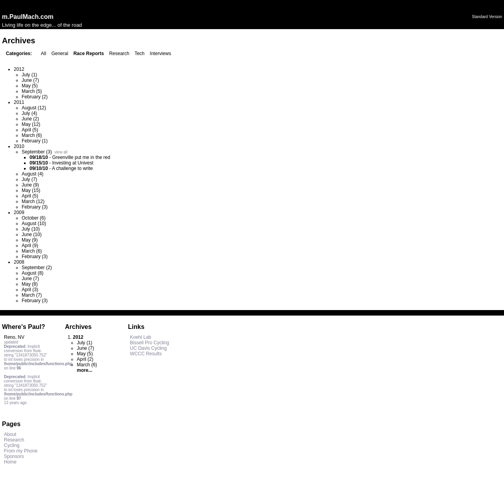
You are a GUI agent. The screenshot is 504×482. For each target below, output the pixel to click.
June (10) (32, 234)
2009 (19, 212)
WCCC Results (146, 353)
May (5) (30, 86)
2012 (19, 69)
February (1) (35, 141)
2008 (19, 262)
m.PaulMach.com (28, 16)
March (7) (32, 295)
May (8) (30, 284)
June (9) (30, 185)
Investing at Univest (72, 163)
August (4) (32, 174)
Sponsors (14, 456)
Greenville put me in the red (81, 157)
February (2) (35, 97)
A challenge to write (72, 168)
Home (10, 462)
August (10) (34, 223)
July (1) (29, 75)
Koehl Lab (140, 337)
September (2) (37, 267)
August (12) (34, 108)
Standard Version (487, 17)
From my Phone (20, 451)
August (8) (32, 273)
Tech (140, 53)
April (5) (30, 130)
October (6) (34, 218)
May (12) (31, 124)
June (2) (30, 119)
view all (60, 152)
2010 (19, 146)
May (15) (31, 190)
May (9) (30, 240)
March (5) (32, 91)
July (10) (31, 229)
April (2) (85, 359)
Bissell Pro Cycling (149, 342)
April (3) (30, 289)
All (43, 53)
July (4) (29, 113)
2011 (19, 102)
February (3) (35, 207)
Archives (78, 326)
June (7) (30, 80)
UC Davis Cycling (148, 348)
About (10, 434)
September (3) (37, 152)
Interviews (160, 53)
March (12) (33, 201)
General (59, 53)
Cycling (11, 445)
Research (119, 53)
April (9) (30, 245)
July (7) (29, 179)
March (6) (32, 135)
